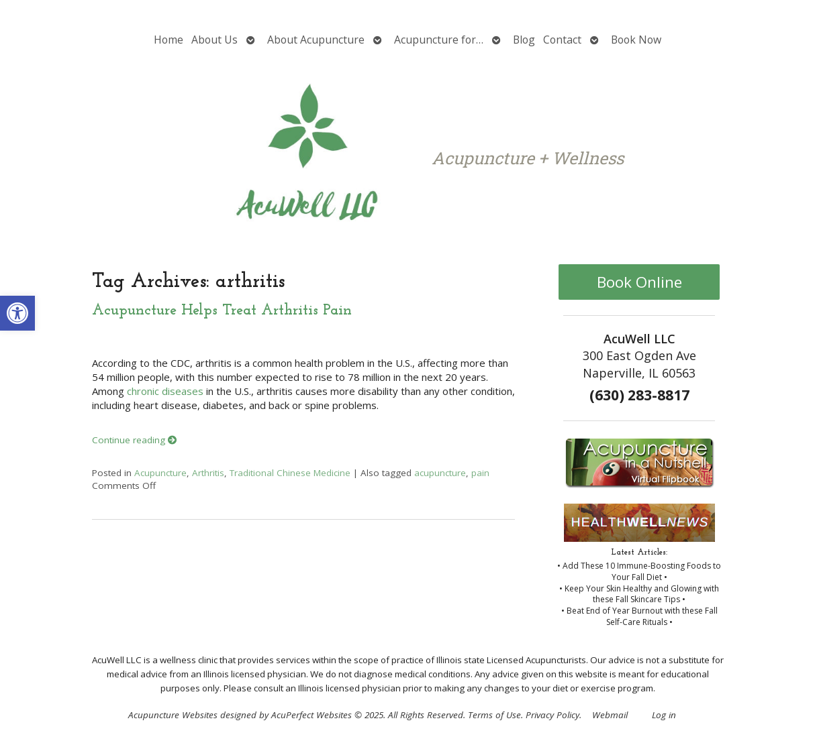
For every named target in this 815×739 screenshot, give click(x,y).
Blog (524, 39)
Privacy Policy (552, 715)
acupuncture (440, 473)
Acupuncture (160, 473)
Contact (562, 39)
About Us (214, 39)
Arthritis (208, 473)
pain (480, 473)
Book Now (636, 39)
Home (168, 39)
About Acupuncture (316, 39)
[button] (17, 313)
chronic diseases (165, 391)
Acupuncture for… (438, 39)
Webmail (610, 715)
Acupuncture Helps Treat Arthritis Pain (222, 311)
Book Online (639, 282)
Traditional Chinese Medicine (290, 473)
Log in (664, 715)
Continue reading (134, 440)
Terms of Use (494, 715)
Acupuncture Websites (173, 715)
